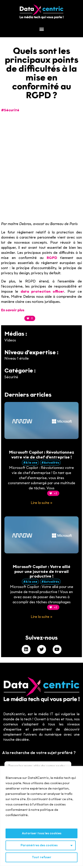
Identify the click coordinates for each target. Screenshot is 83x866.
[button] (41, 29)
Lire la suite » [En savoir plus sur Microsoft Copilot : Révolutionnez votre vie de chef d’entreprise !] (41, 503)
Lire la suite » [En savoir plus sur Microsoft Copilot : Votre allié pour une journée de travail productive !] (41, 617)
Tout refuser (41, 857)
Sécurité (11, 377)
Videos (10, 340)
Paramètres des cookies (39, 845)
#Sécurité (10, 110)
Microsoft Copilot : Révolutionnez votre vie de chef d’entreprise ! (41, 455)
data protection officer (42, 291)
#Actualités (50, 462)
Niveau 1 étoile (16, 358)
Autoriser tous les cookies (41, 833)
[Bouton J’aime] (27, 318)
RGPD (52, 258)
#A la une (30, 462)
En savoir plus (12, 310)
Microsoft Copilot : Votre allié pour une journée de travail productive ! (41, 571)
